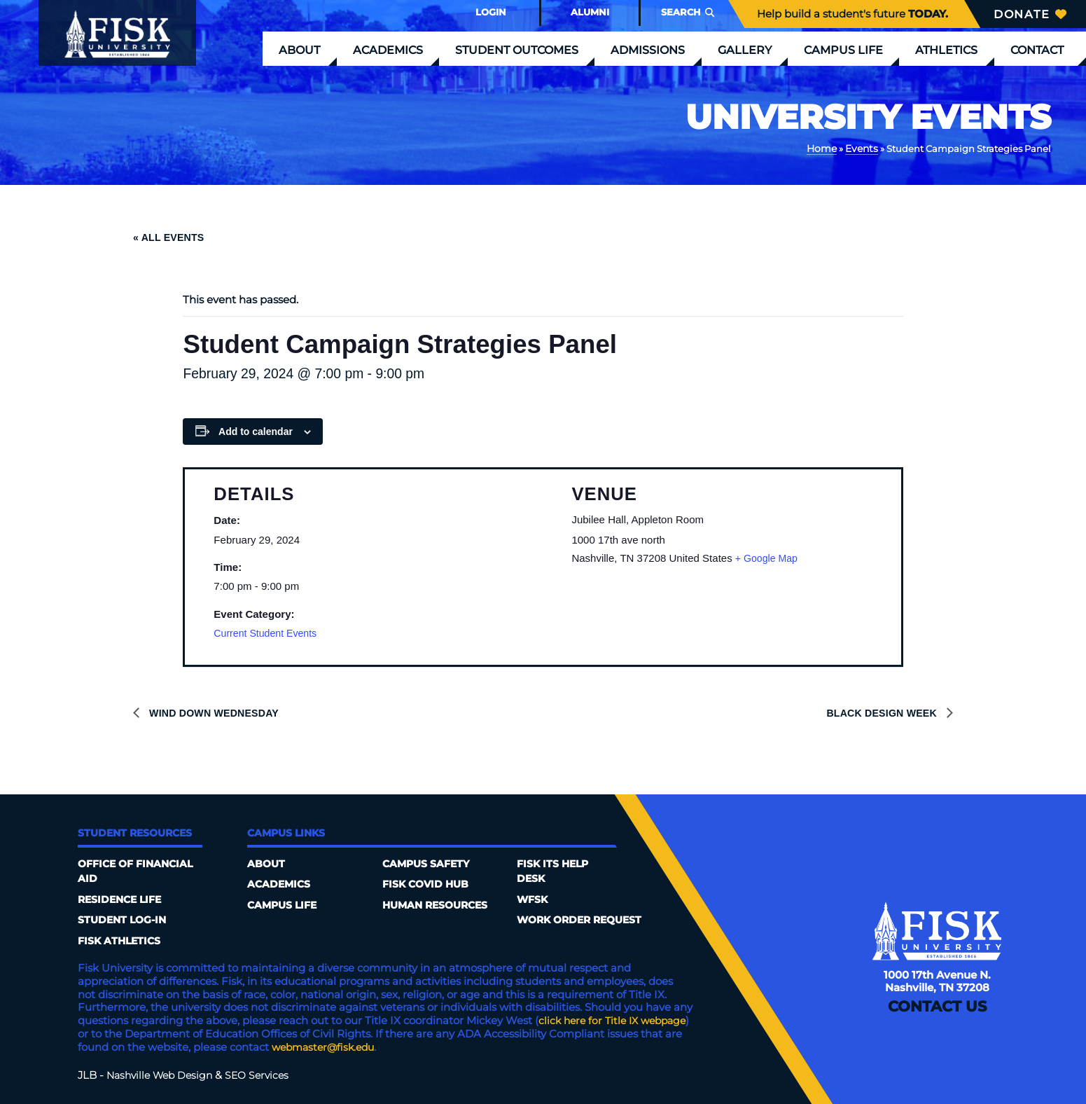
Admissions (648, 50)
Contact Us (936, 1014)
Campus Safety (428, 863)
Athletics (946, 50)
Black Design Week (879, 712)
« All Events (171, 236)
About (299, 50)
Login (490, 12)
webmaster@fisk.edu (404, 1044)
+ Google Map (768, 557)
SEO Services (265, 1072)
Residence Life (123, 898)
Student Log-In (125, 918)
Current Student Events (268, 632)
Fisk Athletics (121, 938)
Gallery (745, 50)
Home (824, 148)
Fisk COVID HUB (428, 883)
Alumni (590, 12)
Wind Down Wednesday (216, 712)
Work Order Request (584, 918)
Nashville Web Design (162, 1072)
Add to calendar (255, 430)
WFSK (533, 898)
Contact (1037, 50)
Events (862, 148)
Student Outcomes (516, 50)
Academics (388, 50)
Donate (1030, 14)
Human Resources (439, 904)
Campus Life (843, 50)
